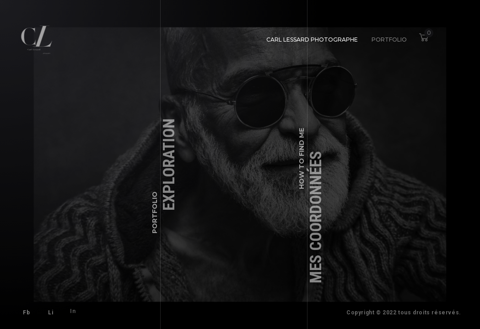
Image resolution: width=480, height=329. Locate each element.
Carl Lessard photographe (312, 39)
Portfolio (387, 38)
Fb (26, 312)
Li (49, 311)
